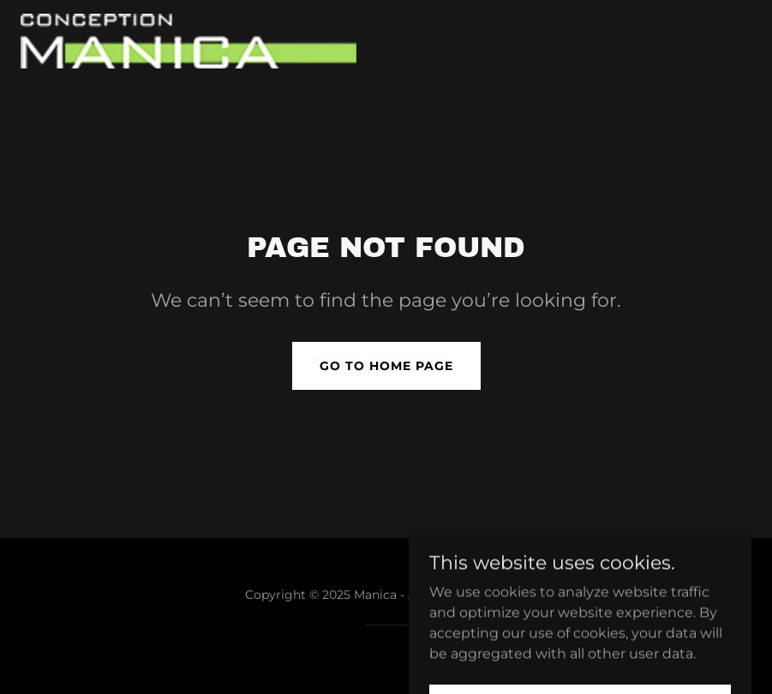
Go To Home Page (386, 366)
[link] (188, 41)
